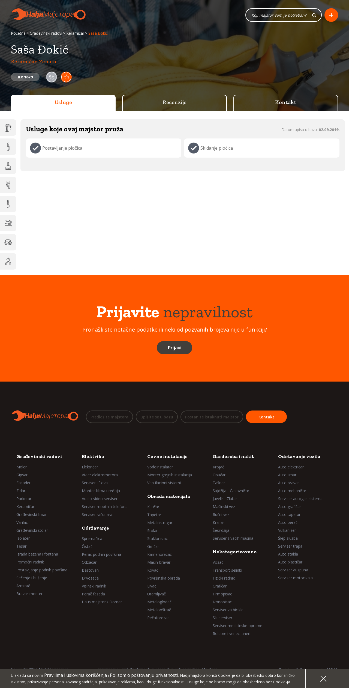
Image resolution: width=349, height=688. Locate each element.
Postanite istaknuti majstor (212, 417)
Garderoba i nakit (233, 456)
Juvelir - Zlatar (225, 498)
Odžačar (89, 562)
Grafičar (220, 586)
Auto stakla (288, 554)
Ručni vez (221, 514)
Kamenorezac (159, 554)
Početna (18, 33)
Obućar (219, 474)
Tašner (219, 482)
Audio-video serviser (100, 498)
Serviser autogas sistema (300, 498)
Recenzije (174, 102)
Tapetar (154, 514)
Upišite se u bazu (156, 417)
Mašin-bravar (158, 562)
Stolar (152, 530)
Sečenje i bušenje (31, 577)
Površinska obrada (163, 578)
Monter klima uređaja (101, 490)
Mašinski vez (224, 506)
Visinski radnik (94, 586)
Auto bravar (288, 482)
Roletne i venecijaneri (231, 633)
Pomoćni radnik (30, 562)
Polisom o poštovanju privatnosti (144, 675)
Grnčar (153, 546)
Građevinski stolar (32, 530)
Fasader (23, 482)
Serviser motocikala (295, 577)
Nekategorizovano (235, 552)
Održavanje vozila (299, 456)
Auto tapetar (289, 514)
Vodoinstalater (160, 467)
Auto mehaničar (292, 490)
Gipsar (22, 474)
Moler (21, 467)
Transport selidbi (227, 570)
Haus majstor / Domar (102, 601)
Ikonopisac (222, 601)
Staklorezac (157, 538)
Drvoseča (90, 578)
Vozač (218, 562)
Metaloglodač (159, 601)
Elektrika (93, 456)
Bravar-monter (29, 593)
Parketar (23, 498)
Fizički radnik (224, 578)
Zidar (20, 490)
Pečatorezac (158, 617)
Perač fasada (93, 594)
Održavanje (95, 528)
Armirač (23, 585)
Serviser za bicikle (228, 609)
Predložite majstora (109, 417)
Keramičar (75, 33)
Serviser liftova (95, 482)
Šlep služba (288, 538)
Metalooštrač (159, 609)
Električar (90, 467)
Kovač (152, 570)
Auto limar (287, 474)
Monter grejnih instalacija (169, 474)
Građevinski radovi (46, 33)
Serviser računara (97, 514)
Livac (151, 586)
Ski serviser (222, 617)
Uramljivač (156, 594)
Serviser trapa (290, 546)
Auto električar (291, 467)
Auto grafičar (289, 506)
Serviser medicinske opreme (237, 625)
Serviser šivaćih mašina (233, 538)
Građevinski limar (31, 514)
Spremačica (92, 538)
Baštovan (90, 570)
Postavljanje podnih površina (41, 569)
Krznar (218, 522)
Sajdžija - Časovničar (231, 490)
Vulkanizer (287, 530)
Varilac (22, 522)
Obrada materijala (168, 496)
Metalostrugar (159, 522)
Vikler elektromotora (100, 474)
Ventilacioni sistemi (164, 482)
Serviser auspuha (293, 569)
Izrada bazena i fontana (37, 554)
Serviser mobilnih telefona (105, 506)
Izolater (23, 538)
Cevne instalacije (167, 456)
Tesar (21, 546)
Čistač (87, 546)
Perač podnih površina (101, 554)
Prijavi (174, 348)
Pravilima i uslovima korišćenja (75, 675)
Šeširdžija (221, 530)
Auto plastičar (290, 562)
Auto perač (287, 522)
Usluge (63, 102)
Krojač (218, 467)
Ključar (153, 506)
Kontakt (285, 102)
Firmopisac (222, 594)
